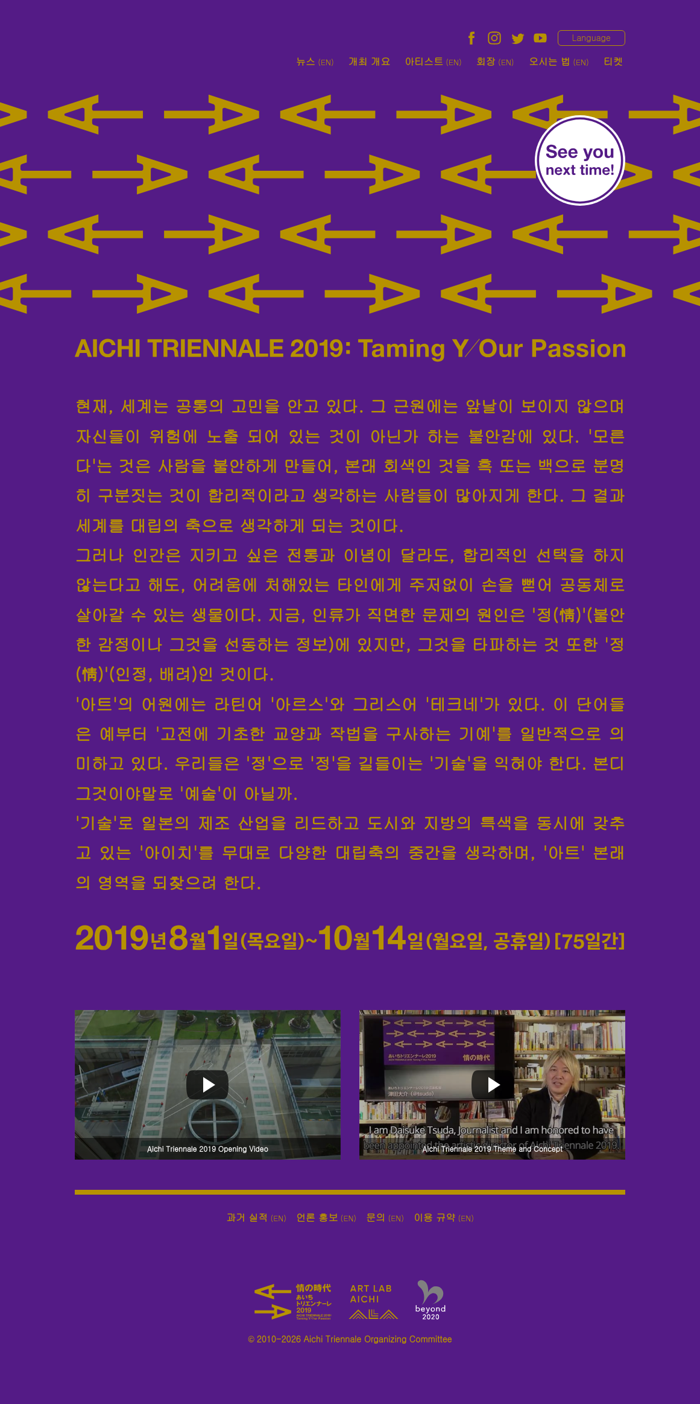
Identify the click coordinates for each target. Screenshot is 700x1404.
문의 (385, 1217)
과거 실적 (256, 1217)
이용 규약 (444, 1217)
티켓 (613, 61)
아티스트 (433, 61)
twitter (517, 38)
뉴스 (315, 61)
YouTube (540, 38)
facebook (471, 38)
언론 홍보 (326, 1217)
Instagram (494, 38)
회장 (495, 61)
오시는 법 (559, 61)
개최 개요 (369, 61)
